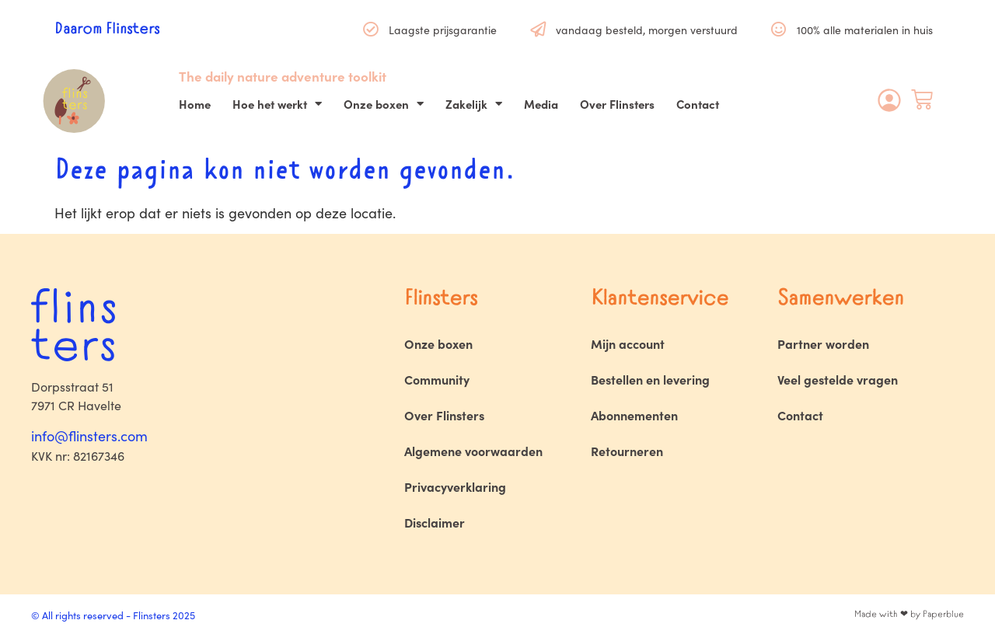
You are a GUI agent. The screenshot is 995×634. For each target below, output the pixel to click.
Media (541, 104)
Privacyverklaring (455, 486)
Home (195, 104)
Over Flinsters (617, 104)
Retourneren (627, 450)
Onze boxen (384, 103)
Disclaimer (434, 522)
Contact (697, 104)
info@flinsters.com (89, 435)
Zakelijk (473, 103)
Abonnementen (634, 414)
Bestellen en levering (650, 379)
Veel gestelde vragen (837, 379)
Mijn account (628, 343)
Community (437, 379)
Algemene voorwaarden (473, 450)
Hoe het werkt (277, 103)
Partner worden (823, 343)
